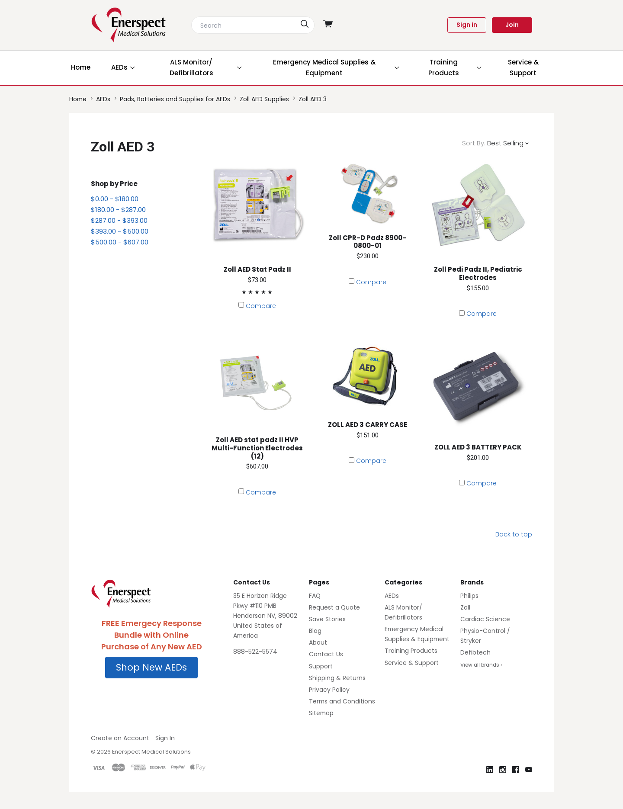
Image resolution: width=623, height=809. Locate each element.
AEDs (392, 595)
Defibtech (475, 652)
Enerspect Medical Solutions (151, 751)
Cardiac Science (485, 619)
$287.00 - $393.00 (119, 220)
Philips (469, 595)
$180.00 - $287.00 (118, 209)
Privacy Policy (329, 689)
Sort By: (473, 143)
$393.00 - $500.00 (119, 231)
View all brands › (481, 664)
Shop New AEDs (151, 667)
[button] (151, 667)
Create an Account (120, 738)
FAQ (315, 595)
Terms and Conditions (342, 701)
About (318, 642)
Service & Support (412, 662)
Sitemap (321, 713)
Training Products (411, 650)
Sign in (466, 24)
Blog (315, 630)
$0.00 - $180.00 (114, 198)
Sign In (165, 738)
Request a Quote (334, 607)
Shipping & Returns (337, 678)
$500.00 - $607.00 (119, 242)
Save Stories (327, 619)
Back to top (513, 534)
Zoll (465, 607)
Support (321, 666)
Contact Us (326, 654)
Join (512, 24)
